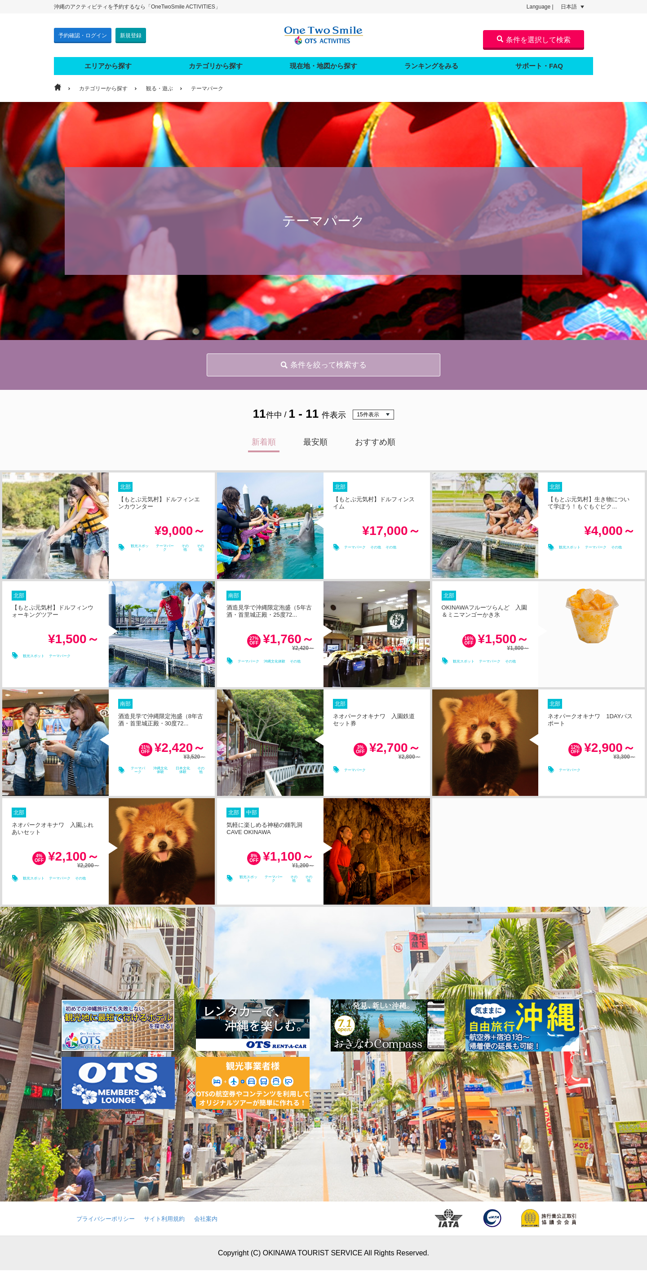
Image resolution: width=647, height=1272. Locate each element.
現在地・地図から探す (323, 62)
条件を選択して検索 (533, 39)
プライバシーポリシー (105, 1220)
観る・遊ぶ (159, 84)
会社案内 (205, 1220)
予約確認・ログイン (82, 33)
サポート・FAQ (539, 62)
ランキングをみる (431, 62)
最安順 (315, 443)
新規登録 (131, 33)
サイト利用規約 (164, 1220)
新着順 (264, 443)
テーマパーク (207, 84)
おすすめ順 (375, 443)
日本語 (572, 7)
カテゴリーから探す (103, 84)
